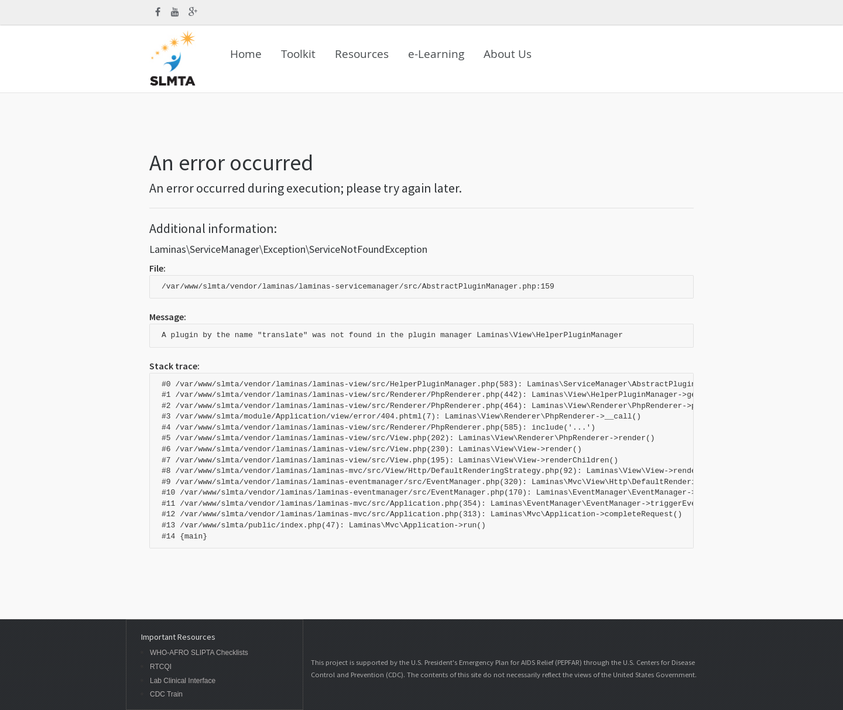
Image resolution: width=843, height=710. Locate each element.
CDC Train (166, 694)
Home (246, 53)
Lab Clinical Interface (182, 681)
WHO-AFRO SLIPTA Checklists (199, 653)
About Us (508, 53)
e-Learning (436, 53)
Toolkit (298, 53)
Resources (362, 53)
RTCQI (161, 667)
